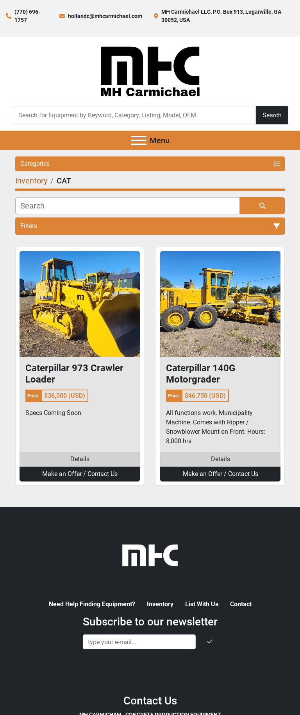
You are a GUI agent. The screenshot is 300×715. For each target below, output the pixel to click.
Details (79, 459)
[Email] (139, 641)
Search (272, 115)
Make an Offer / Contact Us (80, 474)
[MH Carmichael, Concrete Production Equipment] (150, 554)
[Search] (134, 115)
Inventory (160, 604)
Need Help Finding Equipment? (92, 604)
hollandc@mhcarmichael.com (105, 16)
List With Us (201, 604)
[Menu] (138, 140)
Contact (241, 604)
